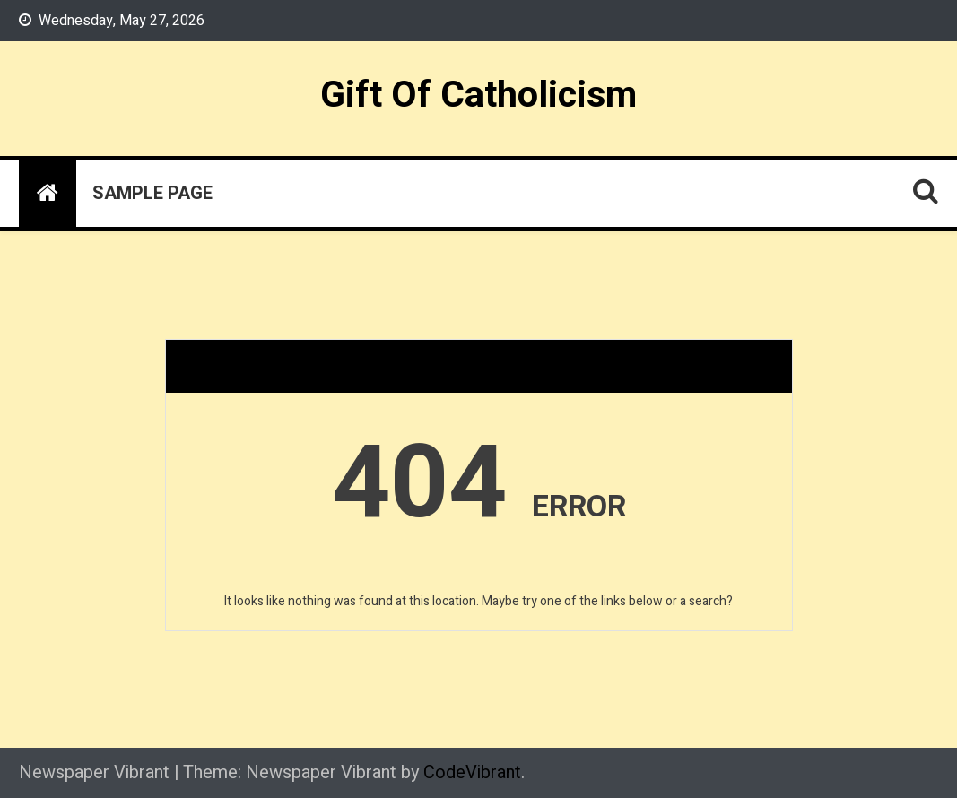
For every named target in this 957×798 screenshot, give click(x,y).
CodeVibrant (472, 772)
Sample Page (152, 193)
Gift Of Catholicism (478, 95)
